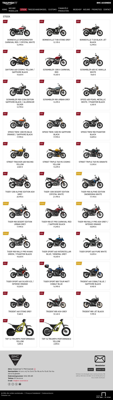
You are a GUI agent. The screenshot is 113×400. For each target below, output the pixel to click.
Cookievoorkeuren (47, 393)
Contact (107, 9)
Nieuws (86, 9)
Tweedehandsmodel (37, 9)
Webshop (77, 9)
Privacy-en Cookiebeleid (33, 393)
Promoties (97, 9)
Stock (23, 9)
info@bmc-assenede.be (20, 381)
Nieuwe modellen (13, 9)
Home (4, 9)
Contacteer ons (5, 395)
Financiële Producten (63, 9)
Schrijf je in (100, 369)
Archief (90, 369)
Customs (52, 9)
